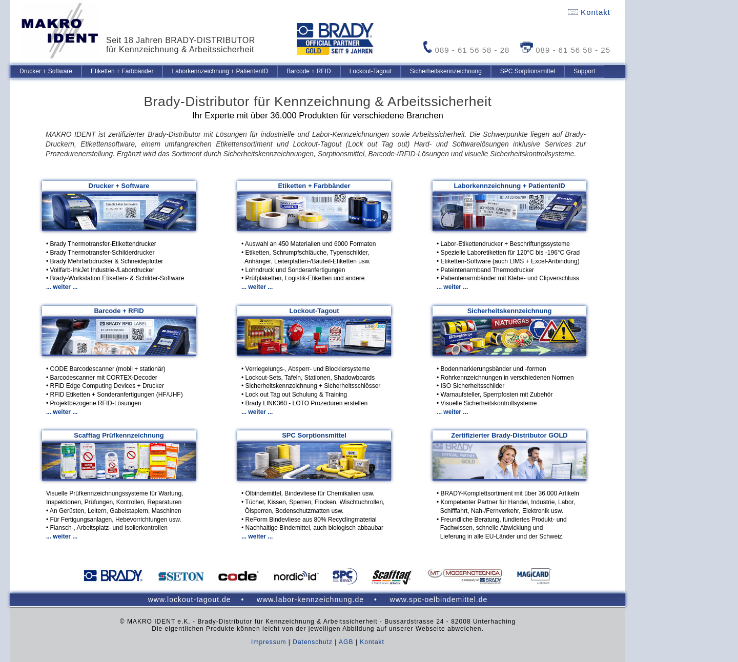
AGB (346, 642)
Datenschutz (313, 642)
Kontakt (589, 12)
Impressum (268, 642)
